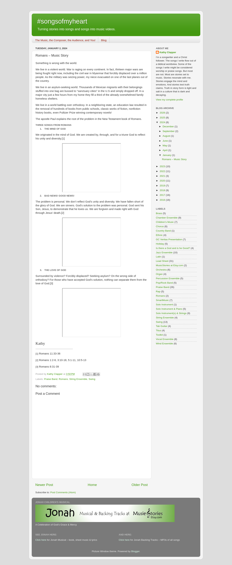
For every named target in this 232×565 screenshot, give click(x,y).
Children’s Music (165, 222)
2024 (163, 122)
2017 (163, 195)
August (167, 136)
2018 (163, 190)
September (169, 131)
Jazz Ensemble (164, 252)
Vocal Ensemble (164, 339)
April (165, 150)
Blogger (135, 551)
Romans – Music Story (174, 159)
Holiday (160, 243)
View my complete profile (169, 99)
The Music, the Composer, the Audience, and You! (65, 40)
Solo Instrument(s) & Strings (171, 313)
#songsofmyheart (62, 21)
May (165, 145)
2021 (163, 176)
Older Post (140, 485)
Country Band (163, 230)
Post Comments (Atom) (63, 492)
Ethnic (159, 235)
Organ (159, 274)
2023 (163, 166)
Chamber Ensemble (166, 217)
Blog (103, 40)
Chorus (160, 226)
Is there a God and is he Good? (173, 248)
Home (92, 485)
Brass (159, 213)
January (167, 155)
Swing (92, 379)
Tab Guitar (161, 326)
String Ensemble (78, 379)
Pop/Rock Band (164, 282)
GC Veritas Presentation (169, 239)
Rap (158, 291)
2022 (163, 171)
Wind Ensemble (164, 343)
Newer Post (44, 485)
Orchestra (161, 269)
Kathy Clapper (168, 52)
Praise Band (50, 379)
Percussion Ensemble (168, 278)
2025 (163, 117)
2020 (163, 180)
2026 (163, 112)
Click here (40, 540)
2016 (163, 200)
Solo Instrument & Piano (169, 309)
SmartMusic (162, 300)
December (169, 126)
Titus (158, 330)
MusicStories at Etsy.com (169, 265)
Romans (63, 379)
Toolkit (159, 334)
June (166, 140)
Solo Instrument (164, 304)
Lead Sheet (162, 261)
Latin (158, 256)
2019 (163, 185)
